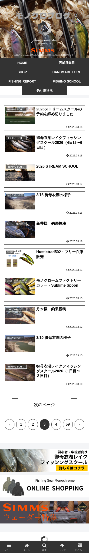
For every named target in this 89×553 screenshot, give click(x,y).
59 (68, 424)
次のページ (44, 404)
